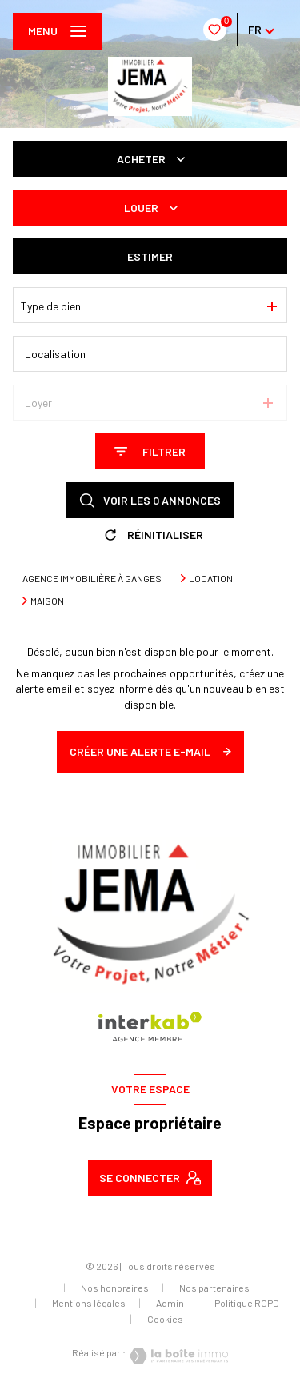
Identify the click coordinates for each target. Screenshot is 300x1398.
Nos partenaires (214, 1287)
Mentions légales (89, 1302)
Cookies (165, 1319)
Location (211, 578)
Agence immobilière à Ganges (92, 578)
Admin (170, 1302)
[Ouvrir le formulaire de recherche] (150, 451)
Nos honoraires (115, 1287)
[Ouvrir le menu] (57, 31)
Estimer (150, 256)
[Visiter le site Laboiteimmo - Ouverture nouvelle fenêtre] (177, 1356)
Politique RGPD (246, 1302)
